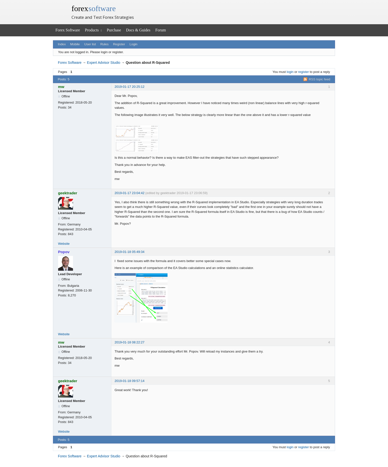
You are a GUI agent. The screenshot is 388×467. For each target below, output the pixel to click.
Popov (64, 252)
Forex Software (67, 30)
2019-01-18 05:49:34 (130, 252)
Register (119, 44)
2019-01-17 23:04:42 (130, 193)
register (303, 72)
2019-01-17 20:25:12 (130, 87)
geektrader (67, 193)
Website (64, 243)
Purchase (114, 30)
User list (90, 44)
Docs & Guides (138, 30)
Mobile (75, 44)
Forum (160, 30)
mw (61, 87)
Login (134, 44)
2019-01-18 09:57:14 (130, 381)
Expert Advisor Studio (103, 63)
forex (94, 8)
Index (62, 44)
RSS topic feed (319, 79)
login (290, 72)
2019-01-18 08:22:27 (130, 342)
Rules (104, 44)
